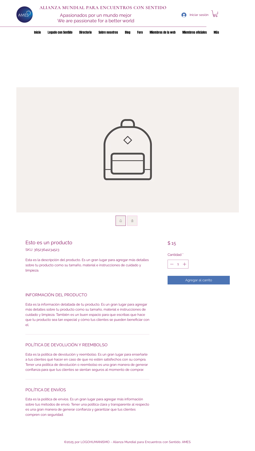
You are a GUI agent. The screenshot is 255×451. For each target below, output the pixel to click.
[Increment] (185, 264)
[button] (215, 13)
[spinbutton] (178, 264)
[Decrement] (171, 264)
